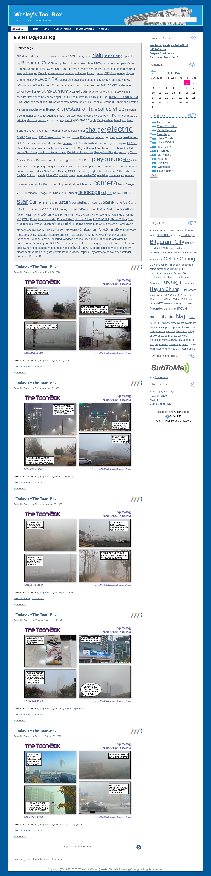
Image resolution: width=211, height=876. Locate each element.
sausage (124, 152)
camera (105, 183)
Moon (121, 184)
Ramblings (163, 134)
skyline (94, 171)
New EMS (124, 79)
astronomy (98, 91)
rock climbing (119, 239)
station (165, 340)
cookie (67, 143)
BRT (97, 63)
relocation (65, 79)
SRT (106, 73)
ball (106, 137)
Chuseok (72, 193)
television (102, 175)
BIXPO (21, 137)
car (50, 102)
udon (71, 73)
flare (20, 214)
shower (130, 171)
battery (67, 137)
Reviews (163, 162)
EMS (105, 79)
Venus (38, 209)
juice (49, 175)
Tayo (133, 56)
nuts (95, 224)
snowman (65, 166)
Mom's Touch (84, 97)
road (78, 85)
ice (55, 166)
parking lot (95, 239)
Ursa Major (118, 214)
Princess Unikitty (46, 160)
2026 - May (173, 73)
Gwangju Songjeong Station (120, 102)
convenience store (123, 97)
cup (171, 273)
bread (20, 256)
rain (79, 175)
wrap (109, 148)
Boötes (101, 209)
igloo (84, 166)
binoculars (59, 193)
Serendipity (31, 859)
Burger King (54, 110)
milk (75, 143)
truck (79, 184)
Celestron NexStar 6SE (101, 229)
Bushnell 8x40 (65, 219)
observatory (81, 239)
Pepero (66, 252)
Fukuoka (109, 69)
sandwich (160, 331)
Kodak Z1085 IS (123, 193)
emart (34, 184)
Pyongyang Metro (160, 57)
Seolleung (56, 239)
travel (71, 56)
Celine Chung (113, 56)
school (89, 63)
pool (19, 247)
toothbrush (119, 148)
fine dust (69, 184)
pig (65, 171)
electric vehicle (175, 277)
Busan (99, 69)
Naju (97, 55)
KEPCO (41, 80)
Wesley (27, 272)
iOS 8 (25, 219)
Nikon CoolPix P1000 (67, 224)
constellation (81, 202)
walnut (103, 224)
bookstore (117, 243)
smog (42, 109)
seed (108, 166)
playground (107, 159)
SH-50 (121, 171)
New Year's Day (36, 97)
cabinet (84, 79)
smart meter (49, 130)
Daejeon (178, 273)
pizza (132, 143)
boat (91, 69)
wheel (109, 120)
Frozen (153, 283)
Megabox (22, 109)
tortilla (101, 148)
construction (62, 69)
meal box (41, 102)
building (41, 69)
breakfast (91, 143)
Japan (189, 299)
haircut (107, 239)
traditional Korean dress (52, 152)
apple (184, 230)
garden (99, 73)
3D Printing (164, 154)
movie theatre (80, 69)
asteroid (113, 224)
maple (115, 166)
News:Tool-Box (167, 138)
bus (19, 56)
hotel (76, 247)
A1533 (167, 230)
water (56, 102)
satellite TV (89, 175)
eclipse (106, 193)
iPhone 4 (44, 202)
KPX (53, 79)
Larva (70, 115)
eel (98, 85)
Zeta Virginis (71, 230)
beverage (24, 184)
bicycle (57, 252)
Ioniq (104, 247)
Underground (83, 56)
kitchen (112, 171)
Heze (28, 230)
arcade (37, 243)
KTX (55, 175)
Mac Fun (163, 158)
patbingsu (126, 252)
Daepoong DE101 (37, 137)
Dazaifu (42, 73)
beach (29, 224)
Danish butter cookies (80, 152)
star (22, 201)
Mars (55, 214)
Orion (47, 214)
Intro (47, 28)
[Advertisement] (173, 199)
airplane (91, 209)
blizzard (74, 91)
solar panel (78, 130)
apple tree (94, 166)
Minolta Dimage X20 (40, 193)
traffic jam (115, 115)
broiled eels (89, 85)
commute (127, 115)
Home (35, 28)
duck (40, 171)
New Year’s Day (53, 171)
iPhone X (110, 234)
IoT (167, 295)
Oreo (82, 143)
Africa (30, 252)
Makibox (32, 120)
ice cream (190, 290)
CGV (50, 69)
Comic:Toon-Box (22, 366)
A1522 (97, 219)
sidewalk (130, 109)
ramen (157, 327)
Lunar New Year (27, 152)
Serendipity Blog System (164, 391)
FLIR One (65, 243)
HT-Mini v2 (66, 214)
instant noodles (158, 295)
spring (49, 166)
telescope (89, 192)
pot (102, 166)
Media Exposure (166, 130)
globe (118, 137)
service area (115, 247)
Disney (186, 273)
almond (87, 224)
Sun (33, 202)
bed (112, 137)
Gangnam (23, 239)
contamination (69, 102)
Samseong (83, 171)
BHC (104, 85)
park (25, 73)
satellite (21, 97)
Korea (33, 219)
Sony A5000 (177, 336)
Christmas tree (31, 143)
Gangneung (117, 73)
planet (54, 202)
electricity (95, 79)
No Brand (45, 184)
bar (26, 256)
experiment (127, 175)
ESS (83, 137)
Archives (110, 28)
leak (84, 184)
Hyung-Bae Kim (103, 152)
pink (19, 143)
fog (55, 360)
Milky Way (98, 234)
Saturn (64, 202)
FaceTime (59, 148)
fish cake (28, 166)
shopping (57, 184)
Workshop (164, 167)
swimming (29, 247)
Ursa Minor (92, 214)
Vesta (59, 230)
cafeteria (100, 252)
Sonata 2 (22, 130)
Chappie (97, 102)
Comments (161, 377)
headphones (130, 137)
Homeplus (119, 143)
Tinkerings (163, 150)
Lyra (94, 202)
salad (129, 148)
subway (62, 56)
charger (96, 129)
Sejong (30, 69)
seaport (32, 73)
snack (62, 175)
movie (33, 110)
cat (18, 171)
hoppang (39, 166)
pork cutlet (40, 115)
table (59, 143)
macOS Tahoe (158, 395)
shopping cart (82, 115)
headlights (120, 120)
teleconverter (83, 234)
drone (75, 137)
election (153, 277)
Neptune (42, 234)
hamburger (188, 283)
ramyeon (165, 327)
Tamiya (101, 120)
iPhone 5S (119, 202)
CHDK (82, 209)
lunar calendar (47, 219)
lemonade (173, 303)
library (36, 91)
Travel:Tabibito (165, 171)
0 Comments (38, 366)
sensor (106, 243)
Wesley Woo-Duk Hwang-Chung (39, 85)
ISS (128, 91)
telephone (41, 247)
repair (126, 56)
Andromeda (114, 209)
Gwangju (56, 63)
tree (83, 247)
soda (123, 166)
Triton (51, 234)
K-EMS (113, 79)
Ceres (121, 224)
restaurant (77, 109)
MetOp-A (79, 214)
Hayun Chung (165, 289)
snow (81, 63)
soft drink (131, 166)
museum (53, 73)
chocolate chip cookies (31, 148)
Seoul (75, 79)
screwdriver (48, 143)
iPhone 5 (174, 295)
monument (67, 85)
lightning (71, 175)
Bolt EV (54, 243)
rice (193, 327)
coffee (153, 269)
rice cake (71, 148)
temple (63, 73)
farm (94, 109)
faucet (103, 171)
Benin (38, 252)
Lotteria (86, 91)
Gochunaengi (25, 115)
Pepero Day (87, 252)
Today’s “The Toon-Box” (37, 267)
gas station (81, 120)
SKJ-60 (21, 175)
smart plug (64, 130)
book (28, 91)
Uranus (121, 234)
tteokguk (91, 148)
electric (120, 128)
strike (53, 56)
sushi (50, 115)
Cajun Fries (68, 97)
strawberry (112, 252)
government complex (113, 63)
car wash (53, 120)
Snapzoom (129, 230)
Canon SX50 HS (115, 91)
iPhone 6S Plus (65, 234)
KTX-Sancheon (26, 102)
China (129, 214)
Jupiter (104, 202)
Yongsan (68, 239)
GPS (89, 247)
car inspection (94, 137)
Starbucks (155, 339)
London (44, 56)
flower (90, 73)
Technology (164, 146)
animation (60, 115)
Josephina (30, 234)
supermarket (25, 243)
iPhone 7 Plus (118, 219)
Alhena (38, 214)
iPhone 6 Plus (83, 219)
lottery (75, 252)
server (20, 91)
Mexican (129, 243)
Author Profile (65, 28)
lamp (130, 120)
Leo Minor (105, 214)
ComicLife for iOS (160, 403)
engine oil (66, 120)
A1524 (105, 219)
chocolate (114, 175)
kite (116, 152)
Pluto (20, 234)
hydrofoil (131, 69)
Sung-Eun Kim (55, 91)
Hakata (120, 69)
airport (73, 63)
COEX (72, 171)
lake (19, 73)
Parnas (44, 239)
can (90, 184)
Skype (82, 148)
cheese (168, 264)
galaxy (128, 209)
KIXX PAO (35, 130)
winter (134, 160)
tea (156, 344)
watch (153, 349)
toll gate (47, 252)
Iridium (28, 214)
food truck (85, 102)
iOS (19, 219)
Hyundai (35, 239)
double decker (31, 56)
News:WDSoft (166, 142)
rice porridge (104, 143)
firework (38, 224)
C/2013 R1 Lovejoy (54, 209)
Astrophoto (163, 122)
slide (126, 160)
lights (93, 120)
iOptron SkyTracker (43, 230)
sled (19, 166)
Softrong (32, 175)
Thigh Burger (100, 97)
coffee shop (111, 109)
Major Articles (89, 28)
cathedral (80, 73)
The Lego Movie (67, 160)
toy (18, 63)
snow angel (54, 97)
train (66, 63)
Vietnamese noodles (60, 247)
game (45, 243)
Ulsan (47, 224)
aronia (41, 175)
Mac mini (125, 85)
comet (72, 209)
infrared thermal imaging (86, 243)
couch (49, 148)
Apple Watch (28, 171)
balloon (42, 120)
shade (96, 247)
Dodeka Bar (36, 256)
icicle (77, 166)
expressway (100, 115)
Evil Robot (85, 160)
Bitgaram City (35, 63)
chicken (114, 85)
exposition (54, 137)
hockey (30, 79)
